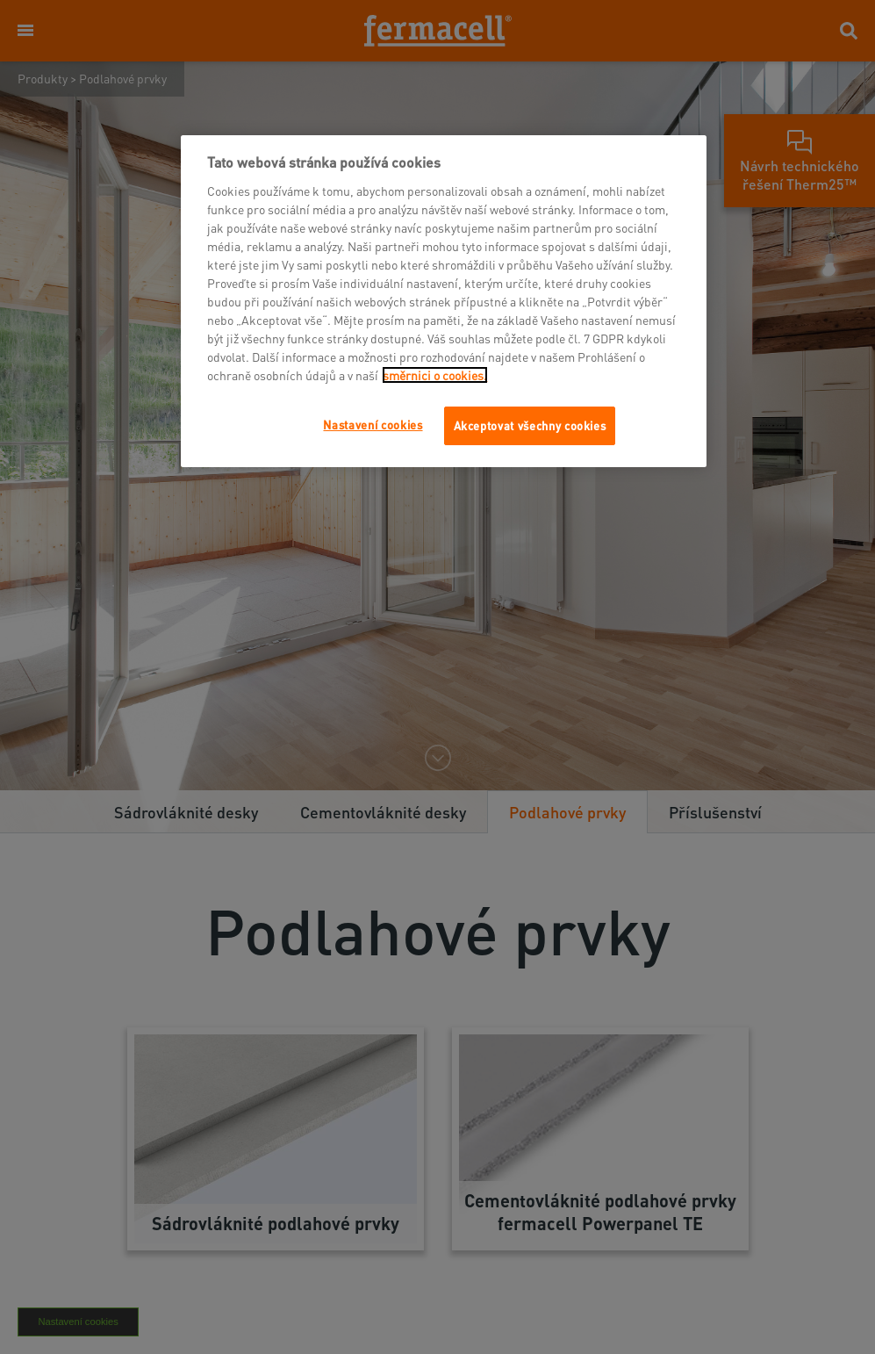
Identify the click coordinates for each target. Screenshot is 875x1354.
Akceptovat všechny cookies (530, 425)
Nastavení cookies (372, 424)
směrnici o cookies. (435, 375)
